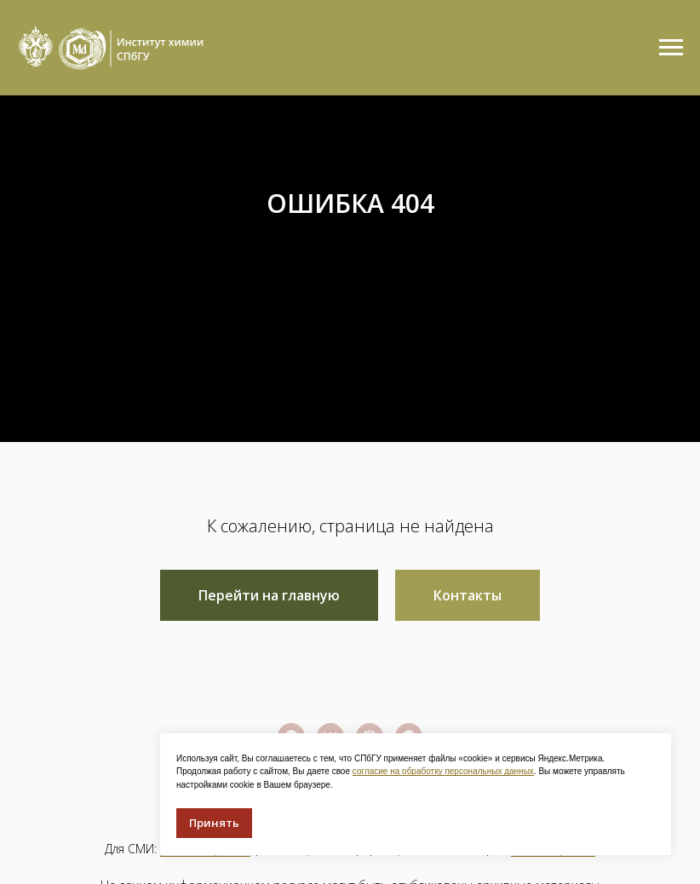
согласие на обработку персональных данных (443, 771)
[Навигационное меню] (671, 47)
